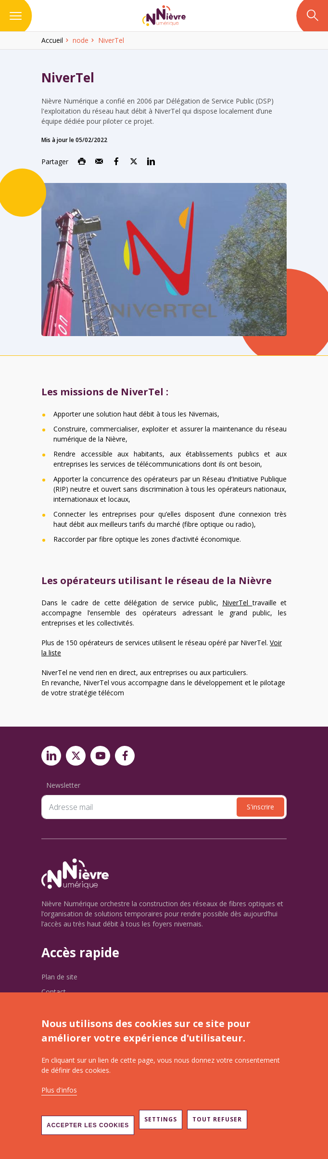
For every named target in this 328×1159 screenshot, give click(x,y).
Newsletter (63, 785)
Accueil (52, 40)
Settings (160, 1119)
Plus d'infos (59, 1089)
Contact (53, 991)
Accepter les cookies (88, 1125)
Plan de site (59, 976)
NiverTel (237, 602)
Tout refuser (217, 1119)
